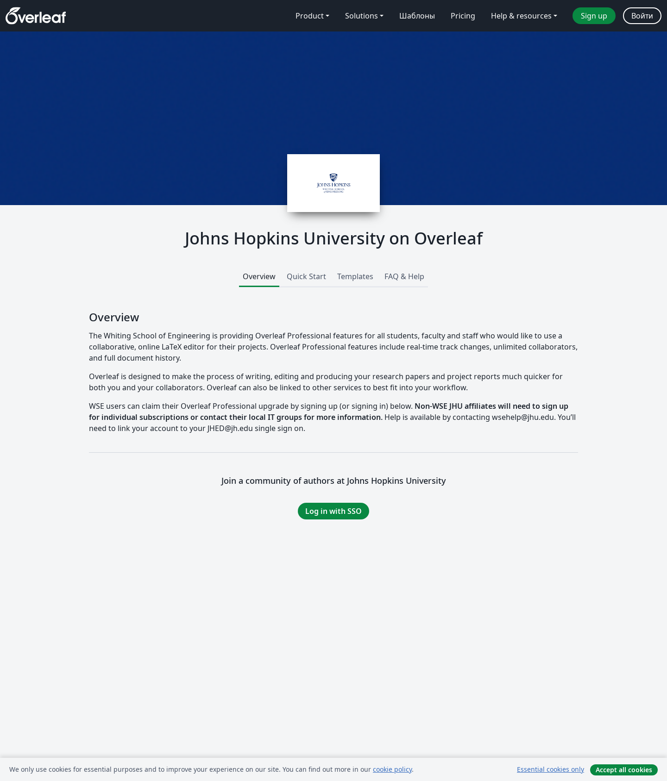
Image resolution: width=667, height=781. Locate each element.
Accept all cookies (624, 769)
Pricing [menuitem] (463, 16)
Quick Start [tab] (306, 276)
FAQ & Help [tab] (404, 276)
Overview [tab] (259, 276)
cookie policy (392, 769)
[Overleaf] (36, 15)
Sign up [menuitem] (594, 16)
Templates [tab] (355, 276)
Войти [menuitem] (642, 16)
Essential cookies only (550, 769)
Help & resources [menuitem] (521, 16)
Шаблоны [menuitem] (417, 16)
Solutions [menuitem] (361, 16)
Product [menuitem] (310, 16)
